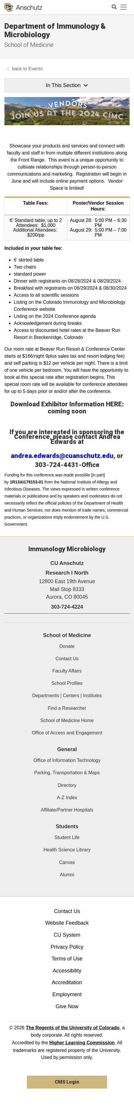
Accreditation (67, 982)
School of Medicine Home (67, 720)
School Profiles (67, 683)
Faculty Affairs (67, 670)
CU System (67, 935)
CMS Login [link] (67, 1082)
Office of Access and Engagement (67, 732)
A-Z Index (67, 797)
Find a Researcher (67, 708)
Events (35, 68)
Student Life (66, 837)
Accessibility (67, 971)
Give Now (67, 1006)
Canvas (67, 862)
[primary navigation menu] (124, 7)
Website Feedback (67, 923)
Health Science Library (67, 849)
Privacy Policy (67, 947)
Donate (67, 646)
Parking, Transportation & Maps (67, 772)
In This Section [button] (67, 85)
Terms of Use (67, 959)
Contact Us (66, 658)
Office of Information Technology (67, 760)
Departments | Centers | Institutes (67, 695)
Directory (67, 785)
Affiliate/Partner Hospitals (67, 809)
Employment (67, 994)
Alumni (67, 874)
